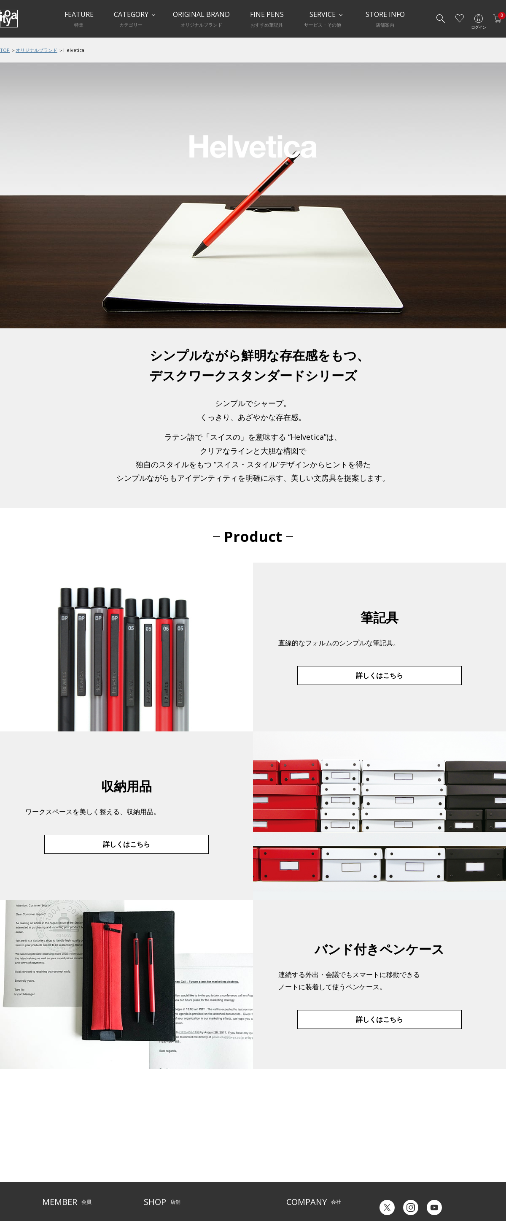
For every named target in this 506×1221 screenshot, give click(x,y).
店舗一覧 (154, 1136)
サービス (215, 1136)
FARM (150, 1187)
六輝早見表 (388, 1141)
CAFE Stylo (156, 1175)
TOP (5, 50)
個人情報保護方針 (62, 1175)
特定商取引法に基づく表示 (72, 1187)
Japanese (386, 1186)
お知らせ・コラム (225, 1162)
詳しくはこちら (379, 675)
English (421, 1186)
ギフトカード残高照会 (400, 1154)
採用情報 (296, 1175)
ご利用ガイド (57, 1136)
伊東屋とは (299, 1136)
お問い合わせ (57, 1162)
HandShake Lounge (167, 1162)
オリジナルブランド (36, 50)
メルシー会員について (67, 1149)
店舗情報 (215, 1149)
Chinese (454, 1186)
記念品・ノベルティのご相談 (319, 1162)
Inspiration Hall (162, 1149)
